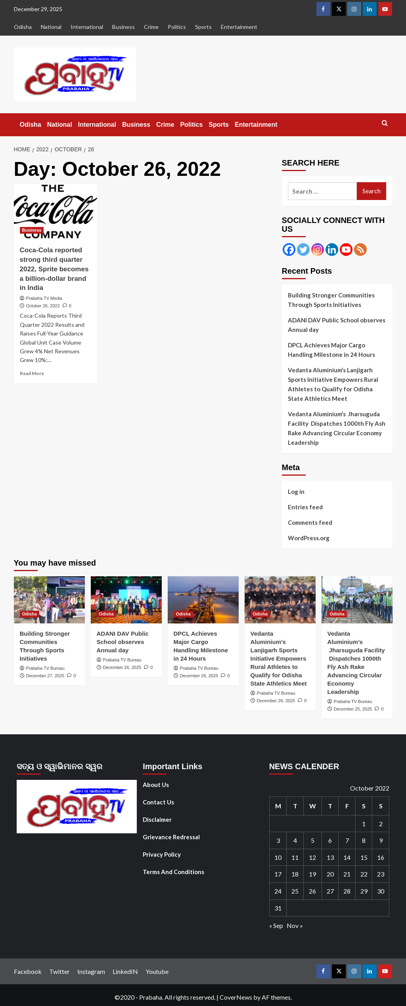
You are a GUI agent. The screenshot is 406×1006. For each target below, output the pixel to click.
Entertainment (239, 26)
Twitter (59, 971)
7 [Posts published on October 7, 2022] (347, 840)
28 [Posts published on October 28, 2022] (346, 891)
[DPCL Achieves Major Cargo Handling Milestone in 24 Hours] (203, 599)
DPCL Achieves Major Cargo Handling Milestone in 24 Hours (331, 349)
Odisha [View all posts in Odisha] (29, 614)
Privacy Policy (162, 854)
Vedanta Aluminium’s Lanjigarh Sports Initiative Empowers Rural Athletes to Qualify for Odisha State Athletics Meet (333, 384)
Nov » (295, 925)
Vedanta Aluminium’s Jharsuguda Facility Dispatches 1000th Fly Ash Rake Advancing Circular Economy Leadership (336, 428)
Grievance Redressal (171, 836)
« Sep (276, 925)
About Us (156, 784)
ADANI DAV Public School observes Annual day (336, 324)
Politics (177, 26)
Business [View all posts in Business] (32, 230)
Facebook (28, 971)
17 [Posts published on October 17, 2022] (278, 874)
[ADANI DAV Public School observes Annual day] (126, 599)
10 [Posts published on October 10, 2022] (278, 857)
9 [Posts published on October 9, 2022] (381, 840)
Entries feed (305, 507)
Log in (296, 491)
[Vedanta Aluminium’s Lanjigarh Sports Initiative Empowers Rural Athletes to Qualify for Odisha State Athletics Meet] (280, 599)
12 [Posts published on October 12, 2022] (312, 857)
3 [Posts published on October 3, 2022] (278, 840)
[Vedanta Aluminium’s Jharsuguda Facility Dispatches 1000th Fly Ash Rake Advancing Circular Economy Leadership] (357, 599)
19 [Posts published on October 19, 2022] (312, 874)
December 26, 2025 (122, 667)
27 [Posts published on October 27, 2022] (330, 891)
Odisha (23, 26)
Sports (203, 26)
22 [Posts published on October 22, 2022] (364, 874)
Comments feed (310, 522)
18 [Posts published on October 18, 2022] (295, 874)
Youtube (157, 971)
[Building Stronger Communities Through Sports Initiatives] (49, 599)
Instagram (91, 971)
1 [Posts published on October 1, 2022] (364, 823)
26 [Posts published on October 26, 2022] (312, 891)
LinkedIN (125, 971)
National (51, 26)
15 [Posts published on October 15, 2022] (364, 857)
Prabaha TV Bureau (45, 668)
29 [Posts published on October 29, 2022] (364, 891)
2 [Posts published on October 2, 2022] (381, 823)
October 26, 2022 (43, 305)
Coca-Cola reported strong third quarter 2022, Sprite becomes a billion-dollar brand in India (54, 269)
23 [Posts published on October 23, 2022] (380, 874)
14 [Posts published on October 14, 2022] (346, 857)
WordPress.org (308, 537)
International (87, 26)
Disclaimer (157, 819)
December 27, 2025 (45, 675)
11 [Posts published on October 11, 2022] (295, 857)
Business (123, 26)
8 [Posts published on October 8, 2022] (364, 840)
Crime (151, 26)
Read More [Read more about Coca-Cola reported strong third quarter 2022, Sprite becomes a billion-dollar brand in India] (32, 373)
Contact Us (158, 802)
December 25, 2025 (353, 709)
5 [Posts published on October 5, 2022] (312, 840)
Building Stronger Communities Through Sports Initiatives (331, 300)
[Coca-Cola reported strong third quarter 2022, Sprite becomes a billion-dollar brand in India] (55, 212)
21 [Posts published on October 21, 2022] (346, 874)
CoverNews (236, 997)
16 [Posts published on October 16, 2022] (380, 857)
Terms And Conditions (173, 871)
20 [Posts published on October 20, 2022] (330, 874)
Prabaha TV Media (44, 298)
